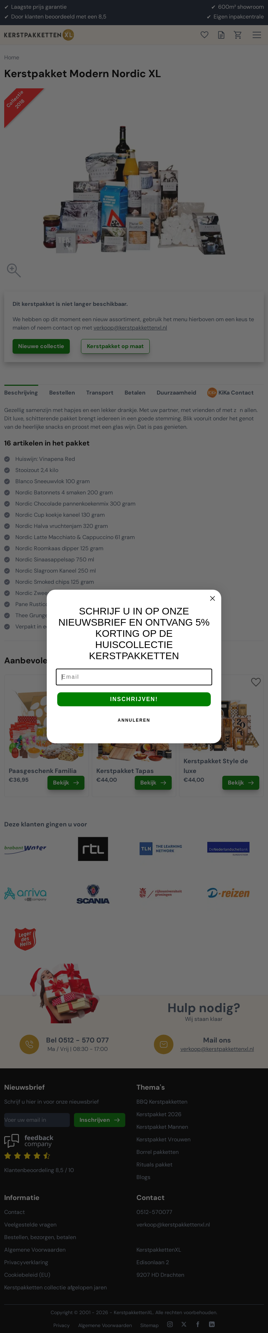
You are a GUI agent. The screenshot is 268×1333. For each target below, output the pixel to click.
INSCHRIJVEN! (134, 699)
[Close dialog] (212, 598)
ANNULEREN (134, 720)
